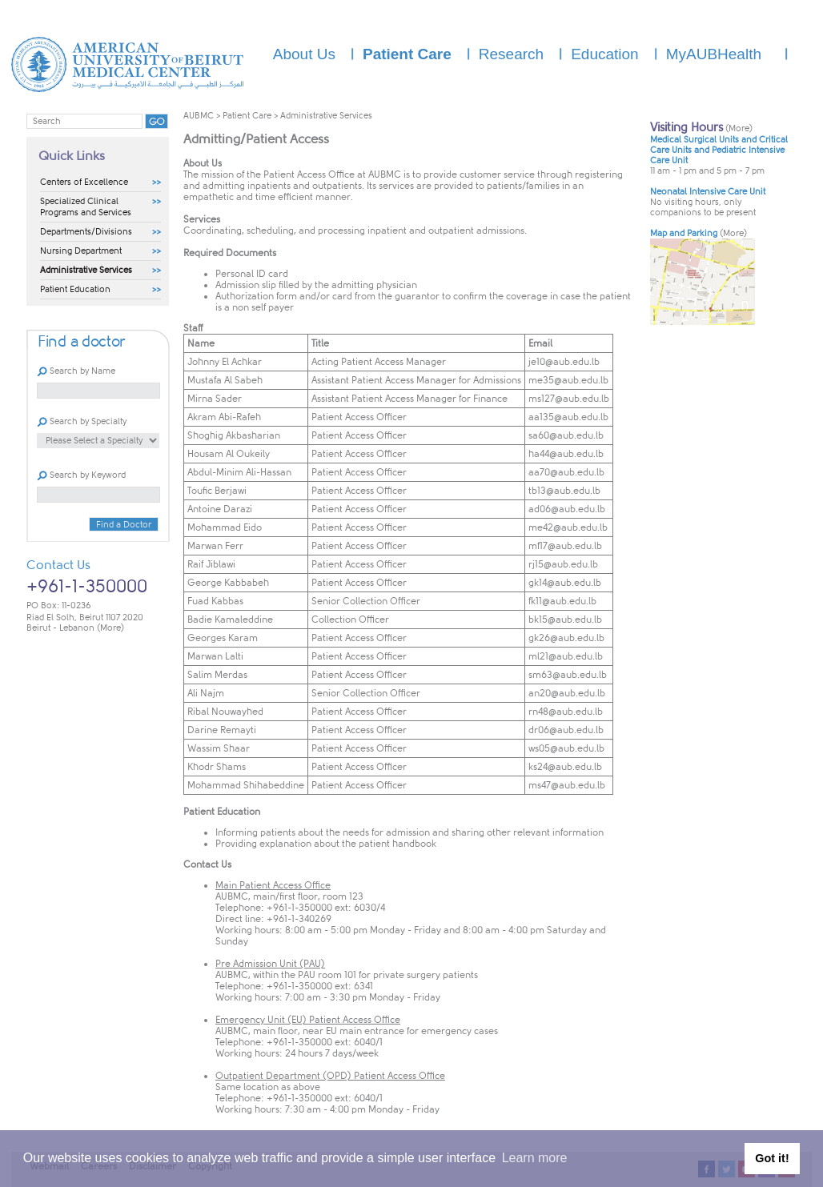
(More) (110, 628)
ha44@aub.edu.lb (566, 453)
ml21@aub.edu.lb (565, 656)
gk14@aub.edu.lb (564, 582)
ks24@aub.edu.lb (565, 766)
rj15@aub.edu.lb (563, 564)
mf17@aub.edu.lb (565, 545)
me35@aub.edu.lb (568, 380)
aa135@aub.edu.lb (568, 417)
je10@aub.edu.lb (564, 361)
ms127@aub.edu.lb (568, 398)
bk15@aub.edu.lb (565, 619)
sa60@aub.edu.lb (566, 435)
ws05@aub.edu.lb (566, 748)
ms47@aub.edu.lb (566, 785)
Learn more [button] (535, 1158)
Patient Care (247, 115)
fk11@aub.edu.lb (562, 601)
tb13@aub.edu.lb (564, 490)
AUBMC (198, 115)
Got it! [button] (772, 1158)
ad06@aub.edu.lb (566, 509)
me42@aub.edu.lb (568, 527)
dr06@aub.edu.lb (566, 730)
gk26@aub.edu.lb (566, 638)
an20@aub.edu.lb (566, 693)
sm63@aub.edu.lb (567, 674)
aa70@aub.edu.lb (566, 472)
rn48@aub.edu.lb (565, 711)
